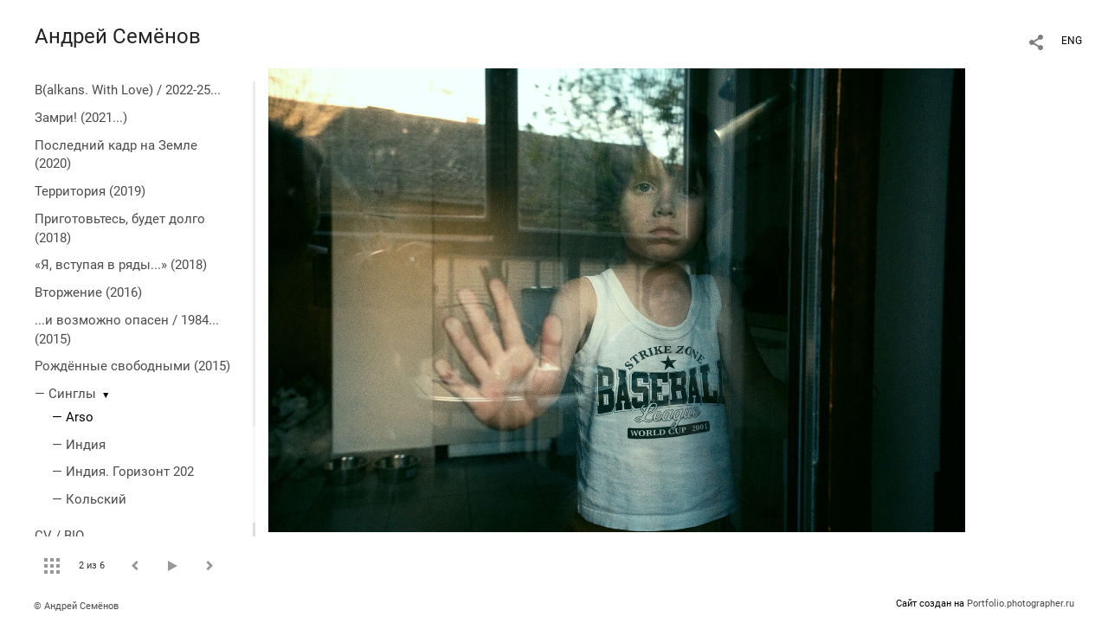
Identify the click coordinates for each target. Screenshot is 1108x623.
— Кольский (89, 499)
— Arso (72, 417)
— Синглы (65, 393)
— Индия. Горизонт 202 (123, 471)
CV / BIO (59, 535)
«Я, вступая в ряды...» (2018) (121, 265)
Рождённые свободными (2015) (132, 366)
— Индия (79, 445)
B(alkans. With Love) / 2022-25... (128, 90)
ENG (1071, 41)
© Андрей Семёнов (76, 606)
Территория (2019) (90, 191)
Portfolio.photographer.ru (1020, 603)
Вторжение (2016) (88, 292)
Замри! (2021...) (81, 117)
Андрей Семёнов (118, 36)
